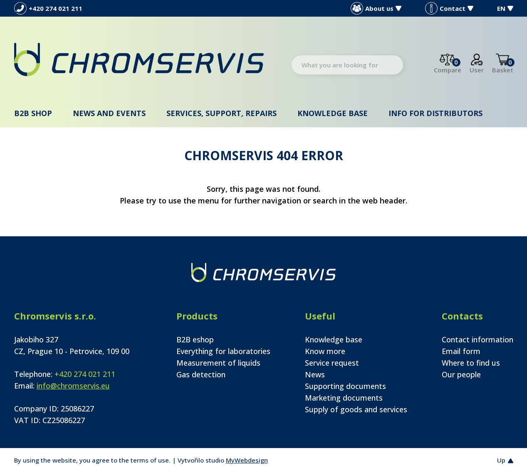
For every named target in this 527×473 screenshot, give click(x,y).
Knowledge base (332, 113)
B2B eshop (195, 339)
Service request (332, 363)
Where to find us (471, 363)
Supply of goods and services (356, 409)
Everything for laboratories (223, 351)
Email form (461, 351)
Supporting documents (345, 386)
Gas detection (200, 374)
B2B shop (33, 113)
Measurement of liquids (218, 363)
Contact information (477, 339)
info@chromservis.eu (73, 386)
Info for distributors (435, 113)
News (315, 374)
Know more (325, 351)
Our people (461, 374)
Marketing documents (344, 398)
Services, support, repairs (221, 113)
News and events (109, 113)
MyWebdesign (247, 460)
